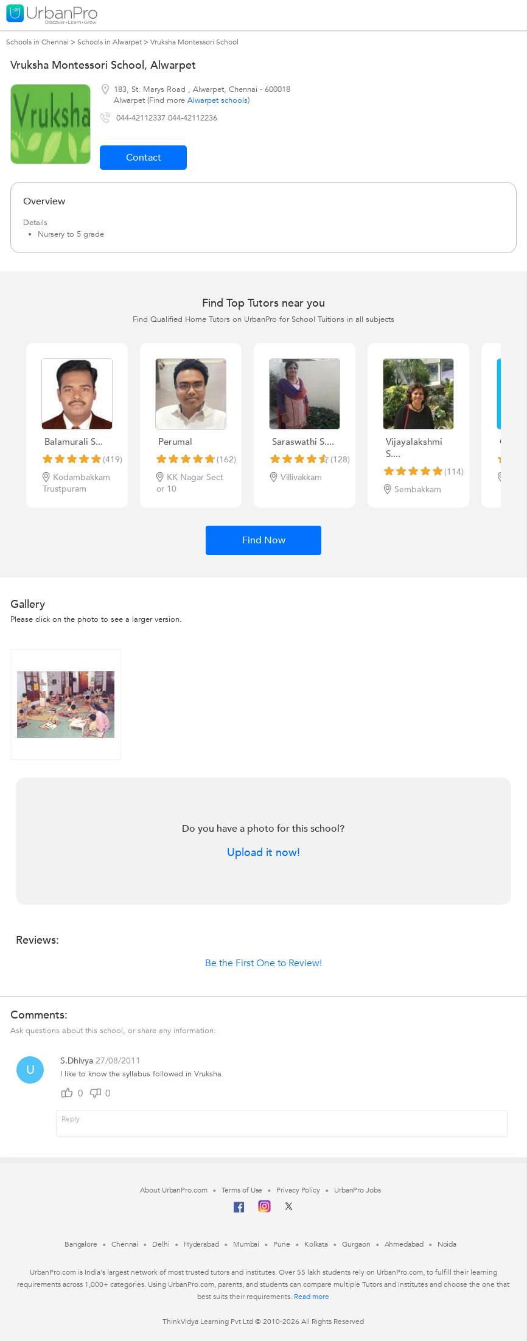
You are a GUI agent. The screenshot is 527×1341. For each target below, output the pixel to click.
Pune (281, 1244)
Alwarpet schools (217, 100)
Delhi (161, 1244)
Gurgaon (356, 1244)
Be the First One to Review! (263, 963)
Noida (447, 1244)
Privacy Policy (298, 1190)
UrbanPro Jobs (357, 1190)
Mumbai (246, 1244)
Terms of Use (242, 1190)
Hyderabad (201, 1244)
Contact (143, 157)
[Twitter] (288, 1210)
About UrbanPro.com (173, 1190)
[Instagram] (264, 1210)
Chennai (124, 1244)
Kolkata (316, 1244)
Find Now (263, 540)
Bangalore (81, 1244)
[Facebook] (239, 1212)
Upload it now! (263, 853)
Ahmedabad (404, 1244)
